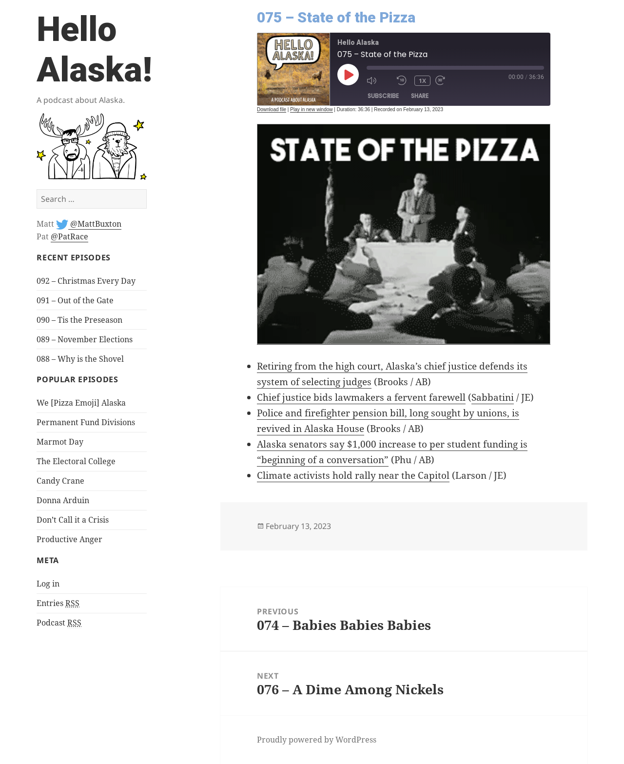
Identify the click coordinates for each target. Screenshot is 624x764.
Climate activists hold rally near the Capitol (353, 475)
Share (420, 96)
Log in (48, 583)
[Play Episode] (348, 74)
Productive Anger (69, 539)
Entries (58, 603)
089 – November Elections (85, 339)
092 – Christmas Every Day (86, 280)
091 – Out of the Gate (75, 300)
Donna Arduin (63, 500)
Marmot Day (60, 441)
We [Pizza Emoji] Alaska (81, 402)
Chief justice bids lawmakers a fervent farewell (361, 397)
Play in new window (311, 109)
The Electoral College (76, 461)
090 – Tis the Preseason (79, 319)
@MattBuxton (94, 223)
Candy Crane (60, 480)
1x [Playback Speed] (422, 81)
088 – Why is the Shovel (80, 358)
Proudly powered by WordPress (316, 739)
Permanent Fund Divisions (86, 422)
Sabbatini (492, 397)
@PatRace (69, 236)
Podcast (59, 622)
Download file (271, 109)
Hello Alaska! (94, 49)
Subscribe (383, 96)
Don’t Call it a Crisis (73, 519)
